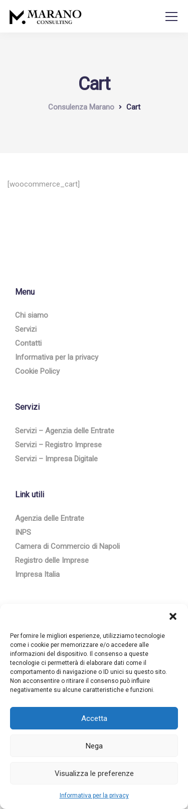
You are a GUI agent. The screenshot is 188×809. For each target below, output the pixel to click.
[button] (173, 616)
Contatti (28, 343)
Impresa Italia (37, 574)
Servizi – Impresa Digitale (56, 458)
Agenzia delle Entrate (49, 518)
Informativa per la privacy (94, 795)
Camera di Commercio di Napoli (67, 546)
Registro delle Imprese (52, 560)
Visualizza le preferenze (94, 773)
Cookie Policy (37, 371)
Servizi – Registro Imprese (58, 444)
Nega (94, 745)
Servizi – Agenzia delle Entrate (64, 430)
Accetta (94, 718)
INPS (23, 532)
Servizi (26, 329)
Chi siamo (31, 315)
